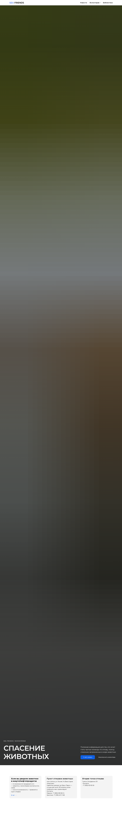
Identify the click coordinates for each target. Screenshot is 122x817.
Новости (83, 3)
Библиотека (108, 3)
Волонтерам (95, 3)
